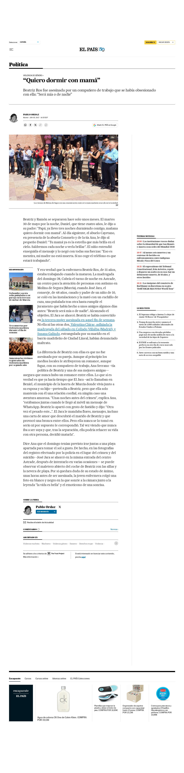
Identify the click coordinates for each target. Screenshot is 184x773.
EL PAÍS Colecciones (80, 678)
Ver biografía (46, 512)
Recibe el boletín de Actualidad (40, 522)
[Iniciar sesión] (166, 42)
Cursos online (42, 678)
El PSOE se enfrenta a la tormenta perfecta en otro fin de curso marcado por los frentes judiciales (156, 344)
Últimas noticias (145, 236)
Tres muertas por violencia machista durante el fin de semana (19, 329)
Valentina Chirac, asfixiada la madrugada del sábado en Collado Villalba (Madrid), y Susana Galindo (76, 329)
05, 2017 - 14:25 (39, 118)
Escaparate (14, 678)
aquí (84, 557)
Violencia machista (31, 544)
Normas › (114, 529)
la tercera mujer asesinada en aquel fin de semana (77, 320)
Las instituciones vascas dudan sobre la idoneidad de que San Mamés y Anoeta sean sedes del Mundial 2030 (156, 244)
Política (18, 65)
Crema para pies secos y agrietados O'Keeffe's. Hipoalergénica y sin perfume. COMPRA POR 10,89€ (161, 710)
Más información (31, 557)
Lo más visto (143, 308)
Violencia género (60, 544)
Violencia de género (32, 75)
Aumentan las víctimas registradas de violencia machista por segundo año (21, 361)
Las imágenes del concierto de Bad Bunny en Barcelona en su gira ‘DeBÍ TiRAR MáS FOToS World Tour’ (155, 286)
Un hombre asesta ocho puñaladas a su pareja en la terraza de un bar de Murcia (19, 296)
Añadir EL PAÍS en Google (106, 125)
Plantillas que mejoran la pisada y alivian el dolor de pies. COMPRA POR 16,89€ (106, 708)
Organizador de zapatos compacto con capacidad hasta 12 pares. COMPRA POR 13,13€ (133, 709)
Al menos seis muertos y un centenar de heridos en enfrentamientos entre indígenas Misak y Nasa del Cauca (153, 256)
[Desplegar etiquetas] (116, 543)
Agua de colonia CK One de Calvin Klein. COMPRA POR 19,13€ (62, 718)
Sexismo (73, 544)
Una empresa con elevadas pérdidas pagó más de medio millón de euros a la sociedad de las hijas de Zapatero (156, 334)
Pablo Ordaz (31, 114)
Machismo (46, 544)
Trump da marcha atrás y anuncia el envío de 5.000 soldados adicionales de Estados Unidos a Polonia (156, 324)
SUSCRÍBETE (150, 42)
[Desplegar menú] (11, 49)
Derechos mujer (86, 544)
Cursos (28, 678)
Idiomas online (59, 678)
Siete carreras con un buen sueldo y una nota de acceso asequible (156, 353)
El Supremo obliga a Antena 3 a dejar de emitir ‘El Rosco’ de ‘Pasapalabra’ (156, 315)
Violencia (99, 544)
